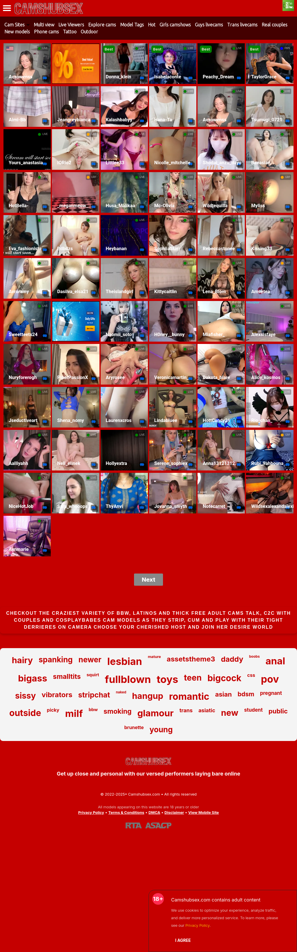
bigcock (224, 678)
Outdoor (89, 31)
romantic (189, 696)
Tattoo (70, 31)
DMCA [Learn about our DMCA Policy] (154, 812)
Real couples (274, 24)
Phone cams (46, 31)
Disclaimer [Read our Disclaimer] (174, 812)
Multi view (44, 24)
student (253, 710)
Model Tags (132, 24)
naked (121, 692)
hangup (147, 696)
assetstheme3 (191, 659)
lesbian (124, 661)
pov (270, 679)
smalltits (67, 676)
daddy (232, 659)
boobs (254, 656)
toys (167, 679)
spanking (56, 659)
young (161, 729)
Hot (151, 24)
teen (193, 678)
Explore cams (102, 24)
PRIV (287, 48)
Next (148, 579)
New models (17, 31)
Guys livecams (209, 24)
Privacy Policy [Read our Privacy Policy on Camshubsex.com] (91, 812)
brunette (134, 727)
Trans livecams (242, 24)
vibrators (57, 694)
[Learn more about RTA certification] (134, 825)
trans (186, 710)
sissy (25, 696)
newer (90, 659)
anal (275, 661)
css (251, 675)
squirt (92, 674)
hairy (22, 660)
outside (25, 713)
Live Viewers (71, 24)
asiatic (206, 710)
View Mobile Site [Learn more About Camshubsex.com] (203, 812)
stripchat (94, 694)
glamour (155, 713)
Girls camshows (175, 24)
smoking (117, 711)
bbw (93, 709)
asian (223, 694)
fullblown (128, 679)
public (278, 711)
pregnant (271, 693)
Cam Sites (14, 24)
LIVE (45, 48)
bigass (32, 678)
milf (74, 713)
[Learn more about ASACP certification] (158, 825)
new (229, 713)
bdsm (246, 694)
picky (53, 710)
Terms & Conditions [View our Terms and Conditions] (126, 812)
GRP (45, 91)
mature (154, 656)
